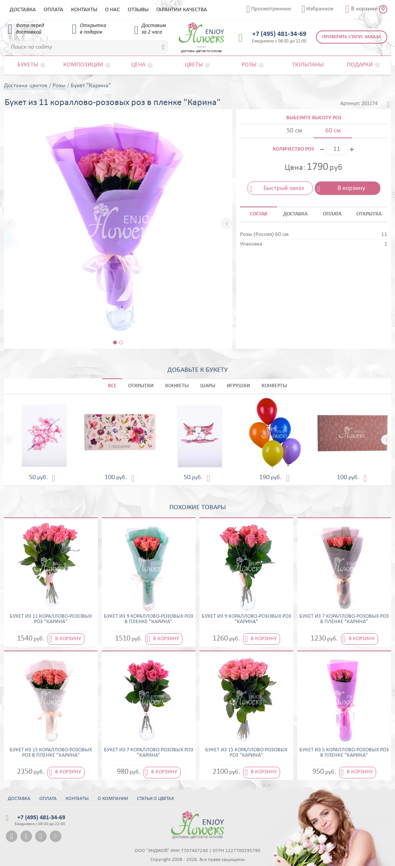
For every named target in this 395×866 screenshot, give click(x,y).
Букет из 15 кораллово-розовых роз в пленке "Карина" (51, 752)
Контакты (84, 10)
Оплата (53, 10)
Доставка (23, 10)
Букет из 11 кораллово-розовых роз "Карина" (51, 619)
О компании (113, 798)
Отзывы (138, 10)
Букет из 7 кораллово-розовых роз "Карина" (148, 752)
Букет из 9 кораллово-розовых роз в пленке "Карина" (148, 619)
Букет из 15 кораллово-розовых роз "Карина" (246, 752)
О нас (112, 10)
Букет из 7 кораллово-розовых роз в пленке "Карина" (344, 619)
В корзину (351, 188)
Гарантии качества (181, 10)
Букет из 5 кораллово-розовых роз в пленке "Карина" (344, 752)
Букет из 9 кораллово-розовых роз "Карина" (246, 619)
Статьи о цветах (155, 798)
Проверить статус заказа (351, 36)
